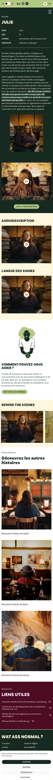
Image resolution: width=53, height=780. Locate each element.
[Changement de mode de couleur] (7, 3)
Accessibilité (30, 747)
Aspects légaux (25, 777)
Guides (5, 747)
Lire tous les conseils (14, 392)
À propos (6, 743)
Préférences (26, 772)
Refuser (26, 767)
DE (50, 4)
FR (45, 4)
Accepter (26, 762)
